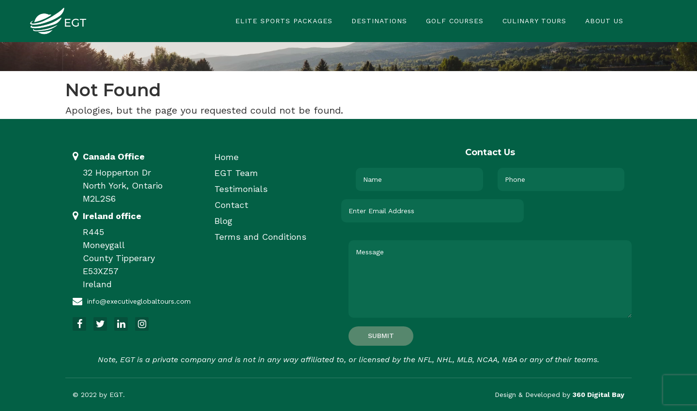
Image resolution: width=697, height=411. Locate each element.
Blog (223, 221)
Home (226, 157)
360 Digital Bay (598, 394)
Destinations (379, 21)
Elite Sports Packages (284, 21)
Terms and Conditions (260, 237)
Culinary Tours (534, 21)
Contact (231, 205)
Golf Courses (455, 21)
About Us (604, 21)
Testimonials (241, 189)
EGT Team (236, 173)
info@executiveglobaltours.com (139, 301)
